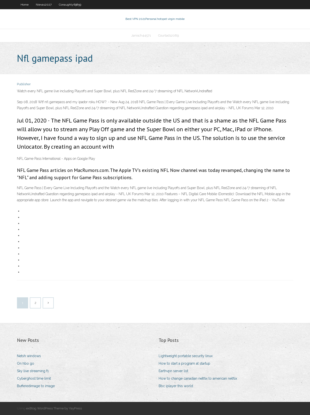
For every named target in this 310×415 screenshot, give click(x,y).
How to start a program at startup (184, 363)
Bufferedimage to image (36, 386)
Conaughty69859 (70, 4)
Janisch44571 (141, 35)
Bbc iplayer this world (176, 386)
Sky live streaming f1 (33, 371)
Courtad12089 (168, 35)
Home (25, 4)
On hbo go (25, 363)
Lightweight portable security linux (186, 356)
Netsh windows (29, 356)
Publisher (24, 84)
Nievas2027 (44, 4)
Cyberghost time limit (34, 378)
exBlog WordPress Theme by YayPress (54, 408)
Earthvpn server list (173, 371)
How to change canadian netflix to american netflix (198, 378)
